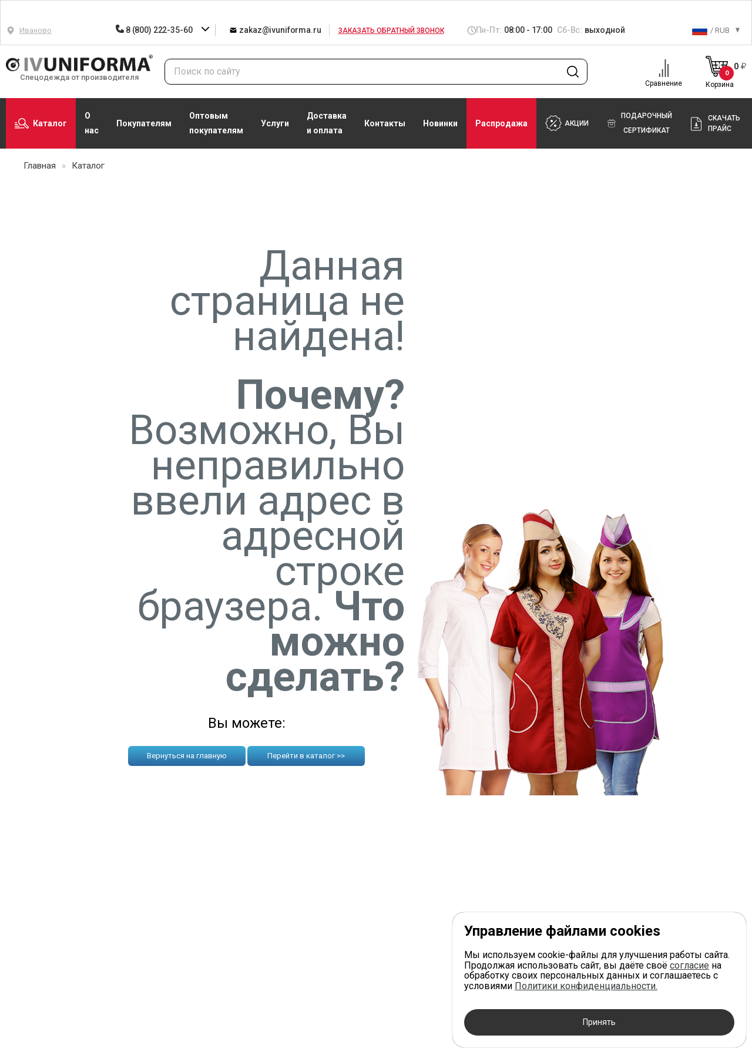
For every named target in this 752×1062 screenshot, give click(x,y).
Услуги (275, 123)
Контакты (384, 123)
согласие (689, 965)
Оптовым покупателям (216, 123)
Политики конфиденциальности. (586, 986)
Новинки (440, 123)
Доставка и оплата (327, 123)
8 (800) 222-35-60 (155, 30)
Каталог (41, 123)
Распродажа (501, 123)
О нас (92, 123)
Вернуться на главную (187, 755)
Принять (599, 1022)
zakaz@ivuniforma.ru (275, 30)
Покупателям (144, 123)
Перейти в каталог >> (306, 755)
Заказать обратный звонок (391, 30)
